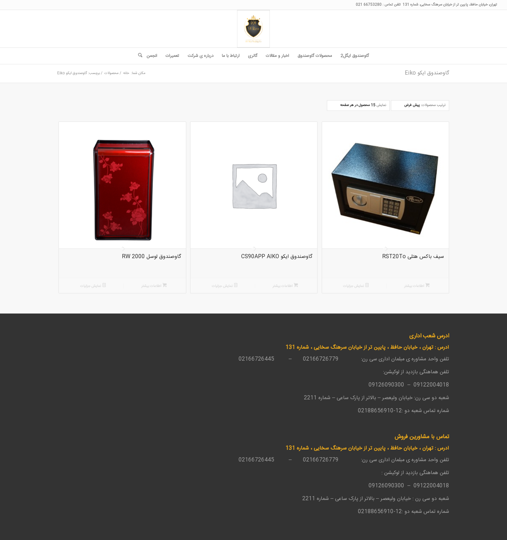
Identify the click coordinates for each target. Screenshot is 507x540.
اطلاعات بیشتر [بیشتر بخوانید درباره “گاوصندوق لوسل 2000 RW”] (154, 286)
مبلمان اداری (392, 359)
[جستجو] (138, 56)
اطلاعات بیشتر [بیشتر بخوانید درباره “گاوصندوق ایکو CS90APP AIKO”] (285, 286)
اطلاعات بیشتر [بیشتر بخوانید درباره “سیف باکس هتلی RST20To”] (417, 286)
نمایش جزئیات (356, 286)
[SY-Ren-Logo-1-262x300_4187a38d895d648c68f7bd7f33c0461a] (253, 29)
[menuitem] (354, 56)
